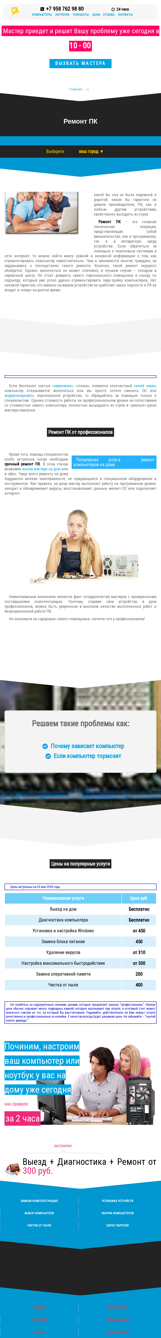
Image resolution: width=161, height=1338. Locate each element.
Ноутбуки (62, 14)
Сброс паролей (117, 1225)
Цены (96, 14)
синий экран (145, 386)
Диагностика (117, 1307)
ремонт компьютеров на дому (114, 462)
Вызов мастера (117, 1332)
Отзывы (109, 14)
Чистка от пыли (39, 1225)
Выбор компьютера (39, 1213)
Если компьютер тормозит (87, 755)
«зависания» (62, 386)
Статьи (39, 1332)
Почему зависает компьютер (87, 746)
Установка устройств (117, 1201)
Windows (39, 1307)
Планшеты (81, 14)
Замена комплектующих (39, 1201)
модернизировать (19, 395)
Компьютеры (42, 14)
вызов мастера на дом (41, 469)
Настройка (39, 1320)
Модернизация (117, 1320)
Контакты (125, 14)
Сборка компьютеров (117, 1213)
